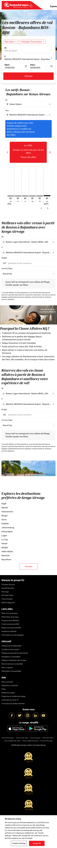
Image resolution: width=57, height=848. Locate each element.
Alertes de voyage (8, 693)
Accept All (37, 843)
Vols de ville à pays (46, 741)
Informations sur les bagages (12, 635)
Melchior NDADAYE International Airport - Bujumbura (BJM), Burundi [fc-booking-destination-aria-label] (27, 59)
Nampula (5, 555)
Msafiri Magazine (8, 603)
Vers (7, 110)
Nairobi (4, 507)
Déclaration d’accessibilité (11, 671)
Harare (4, 543)
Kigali (3, 503)
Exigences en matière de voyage (13, 696)
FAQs (3, 689)
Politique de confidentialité (11, 646)
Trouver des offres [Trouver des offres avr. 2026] (28, 157)
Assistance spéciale (8, 631)
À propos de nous (8, 584)
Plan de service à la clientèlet (12, 664)
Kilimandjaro (7, 531)
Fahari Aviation (7, 599)
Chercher (28, 76)
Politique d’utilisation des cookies (13, 660)
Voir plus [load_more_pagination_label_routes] (28, 566)
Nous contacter (7, 682)
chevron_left (41, 208)
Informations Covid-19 (9, 700)
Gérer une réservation (9, 613)
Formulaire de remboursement (12, 704)
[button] (32, 42)
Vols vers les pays (8, 738)
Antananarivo (7, 511)
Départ (7, 65)
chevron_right (48, 208)
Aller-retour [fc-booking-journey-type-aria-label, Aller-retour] (9, 42)
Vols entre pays (35, 738)
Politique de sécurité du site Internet (14, 653)
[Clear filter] (53, 242)
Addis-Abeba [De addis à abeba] (7, 551)
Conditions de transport (10, 649)
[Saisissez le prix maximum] (30, 263)
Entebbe (5, 523)
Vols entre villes (47, 738)
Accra (3, 519)
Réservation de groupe (9, 617)
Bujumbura (6, 559)
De (5, 48)
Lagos (4, 535)
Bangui (4, 515)
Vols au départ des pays (30, 741)
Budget (4, 258)
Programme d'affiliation (10, 620)
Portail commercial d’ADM (11, 628)
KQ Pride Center (7, 595)
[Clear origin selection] (50, 104)
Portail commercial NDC (10, 624)
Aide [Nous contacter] (9, 685)
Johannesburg (7, 527)
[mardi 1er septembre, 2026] (47, 195)
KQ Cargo (5, 592)
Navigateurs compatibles (10, 657)
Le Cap (4, 539)
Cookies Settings (18, 843)
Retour (32, 65)
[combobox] (28, 104)
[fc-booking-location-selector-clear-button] (52, 58)
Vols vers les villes (22, 738)
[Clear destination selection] (50, 115)
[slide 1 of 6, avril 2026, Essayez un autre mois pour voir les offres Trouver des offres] (28, 152)
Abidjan (4, 547)
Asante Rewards (7, 588)
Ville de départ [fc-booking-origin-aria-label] (10, 50)
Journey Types (6, 268)
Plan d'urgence (7, 667)
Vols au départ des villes (12, 741)
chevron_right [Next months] (50, 152)
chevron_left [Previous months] (7, 152)
